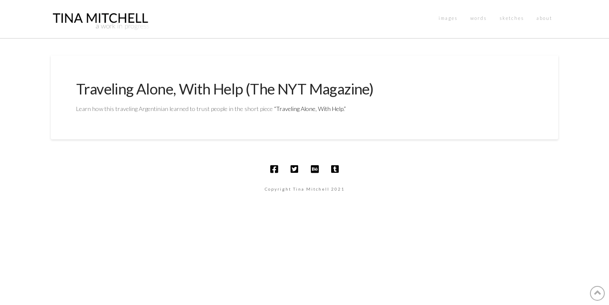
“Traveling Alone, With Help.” (310, 108)
